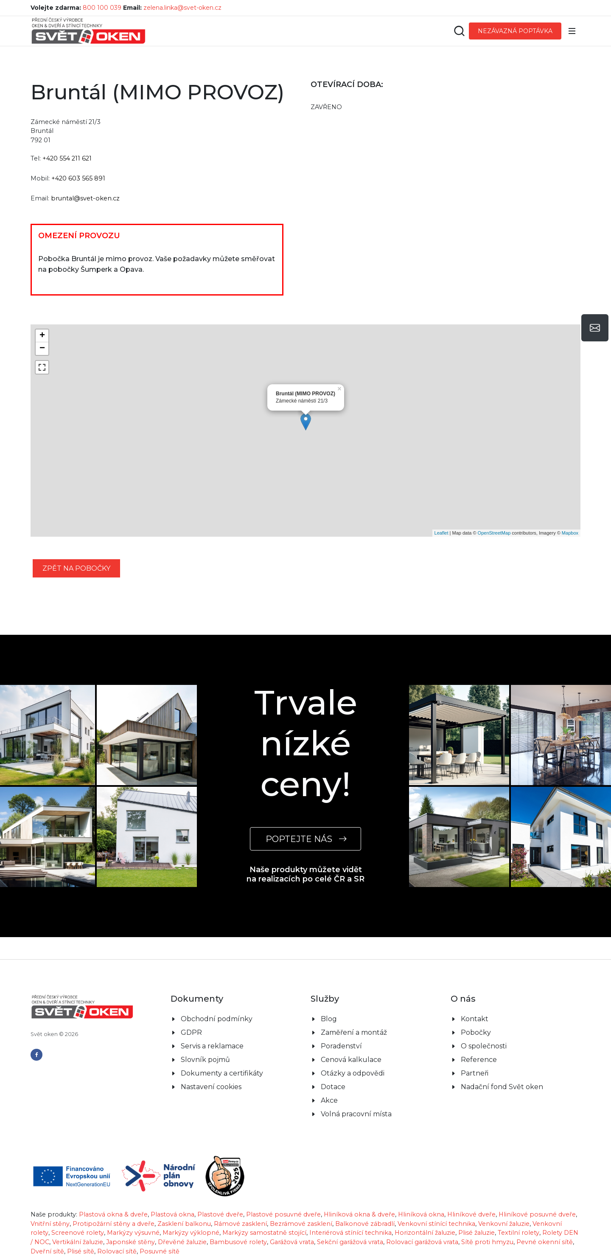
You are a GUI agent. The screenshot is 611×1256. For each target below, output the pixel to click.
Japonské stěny (130, 1242)
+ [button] (42, 335)
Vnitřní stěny (50, 1224)
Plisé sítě (80, 1251)
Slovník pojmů (205, 1060)
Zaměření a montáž (354, 1032)
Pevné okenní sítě (544, 1242)
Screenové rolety (77, 1232)
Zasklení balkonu (184, 1224)
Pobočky (476, 1032)
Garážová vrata (292, 1242)
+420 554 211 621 (67, 158)
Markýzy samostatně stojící (264, 1232)
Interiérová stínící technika (350, 1232)
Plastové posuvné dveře (283, 1214)
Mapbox (570, 532)
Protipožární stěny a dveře (113, 1224)
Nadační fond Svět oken (502, 1087)
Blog (329, 1019)
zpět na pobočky (76, 568)
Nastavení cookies (211, 1087)
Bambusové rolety (238, 1242)
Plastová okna (172, 1214)
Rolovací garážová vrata (422, 1242)
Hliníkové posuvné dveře (537, 1214)
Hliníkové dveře (471, 1214)
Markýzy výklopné (191, 1232)
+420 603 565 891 (78, 178)
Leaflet (441, 532)
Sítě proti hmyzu (487, 1242)
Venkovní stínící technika (436, 1224)
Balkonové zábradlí (365, 1224)
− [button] (42, 348)
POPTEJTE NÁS (305, 839)
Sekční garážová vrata (350, 1242)
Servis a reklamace (212, 1046)
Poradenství (341, 1046)
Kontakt (474, 1019)
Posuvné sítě (159, 1251)
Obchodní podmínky (216, 1019)
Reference (479, 1060)
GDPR (191, 1032)
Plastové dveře (220, 1214)
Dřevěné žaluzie (182, 1242)
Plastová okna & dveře (113, 1214)
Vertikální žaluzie (77, 1242)
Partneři (474, 1073)
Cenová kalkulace (351, 1060)
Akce (329, 1100)
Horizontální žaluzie (425, 1232)
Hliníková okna (421, 1214)
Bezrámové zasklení (301, 1224)
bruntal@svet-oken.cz (85, 198)
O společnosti (484, 1046)
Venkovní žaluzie (504, 1224)
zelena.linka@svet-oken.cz (182, 7)
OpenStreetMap (494, 532)
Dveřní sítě (47, 1251)
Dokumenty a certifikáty (222, 1073)
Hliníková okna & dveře (359, 1214)
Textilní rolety (518, 1232)
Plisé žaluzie (476, 1232)
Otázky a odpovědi (352, 1073)
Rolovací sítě (117, 1251)
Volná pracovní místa (356, 1114)
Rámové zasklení (240, 1224)
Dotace (333, 1087)
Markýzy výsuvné (133, 1232)
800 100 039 (102, 7)
